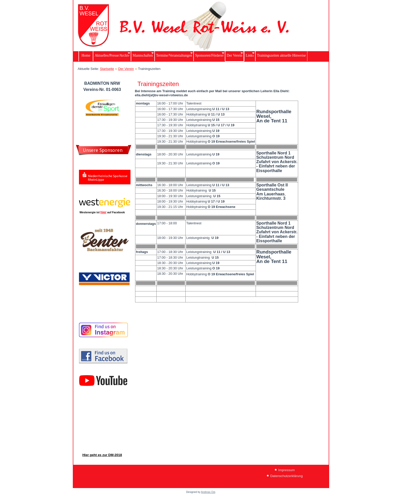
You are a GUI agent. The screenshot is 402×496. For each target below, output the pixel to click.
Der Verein (126, 69)
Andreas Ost (208, 492)
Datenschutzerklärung (286, 476)
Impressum (286, 470)
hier (103, 212)
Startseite (107, 69)
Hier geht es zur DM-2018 (102, 455)
